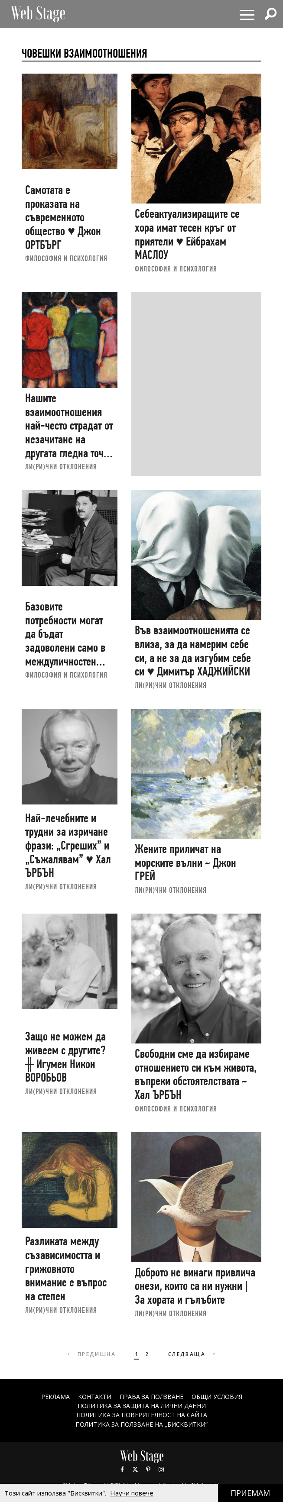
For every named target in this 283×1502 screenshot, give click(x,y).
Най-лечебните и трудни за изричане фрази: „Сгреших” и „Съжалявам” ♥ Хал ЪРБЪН (68, 845)
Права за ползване (151, 1396)
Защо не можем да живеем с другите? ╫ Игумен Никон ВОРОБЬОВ (65, 1057)
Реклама (55, 1396)
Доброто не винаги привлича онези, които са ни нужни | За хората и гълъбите (195, 1286)
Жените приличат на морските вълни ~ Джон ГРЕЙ (185, 862)
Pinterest (148, 1469)
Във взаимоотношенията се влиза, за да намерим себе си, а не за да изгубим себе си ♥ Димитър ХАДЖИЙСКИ (193, 650)
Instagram (161, 1469)
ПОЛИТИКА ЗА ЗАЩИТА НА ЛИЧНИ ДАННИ (142, 1406)
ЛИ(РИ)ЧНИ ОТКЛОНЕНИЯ (61, 466)
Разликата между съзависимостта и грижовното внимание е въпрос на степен (66, 1268)
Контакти (94, 1396)
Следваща (192, 1354)
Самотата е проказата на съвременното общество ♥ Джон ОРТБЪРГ (63, 217)
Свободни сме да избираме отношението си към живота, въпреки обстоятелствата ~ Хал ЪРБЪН (196, 1074)
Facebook (122, 1469)
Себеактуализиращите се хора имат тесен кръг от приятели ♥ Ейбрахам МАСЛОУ (187, 234)
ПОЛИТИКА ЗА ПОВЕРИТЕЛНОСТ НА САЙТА (141, 1415)
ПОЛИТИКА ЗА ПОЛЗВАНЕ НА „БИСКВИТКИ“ (141, 1424)
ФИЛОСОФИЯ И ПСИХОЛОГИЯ (66, 258)
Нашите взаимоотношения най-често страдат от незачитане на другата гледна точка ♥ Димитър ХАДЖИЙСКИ (69, 439)
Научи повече (131, 1493)
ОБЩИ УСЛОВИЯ (217, 1396)
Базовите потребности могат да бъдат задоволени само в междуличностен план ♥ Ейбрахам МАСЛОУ (65, 647)
